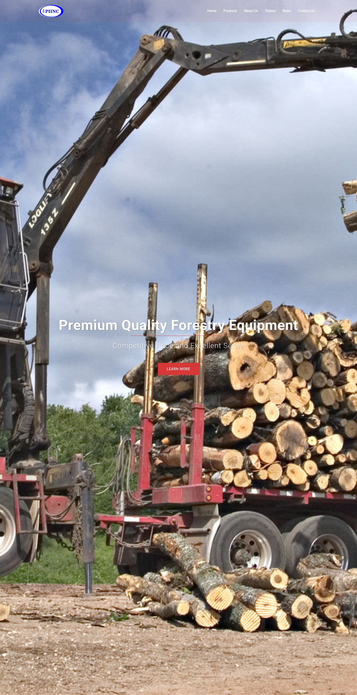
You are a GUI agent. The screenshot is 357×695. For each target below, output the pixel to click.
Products (230, 11)
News (286, 11)
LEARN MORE (178, 369)
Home (212, 11)
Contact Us (306, 11)
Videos (270, 11)
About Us (251, 11)
